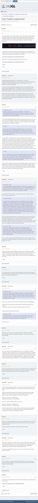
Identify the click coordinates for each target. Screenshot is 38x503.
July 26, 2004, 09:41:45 (6, 269)
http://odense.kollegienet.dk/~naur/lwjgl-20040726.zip (13, 483)
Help (26, 501)
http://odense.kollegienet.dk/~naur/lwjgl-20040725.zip (13, 56)
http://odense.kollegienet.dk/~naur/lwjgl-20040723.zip (13, 62)
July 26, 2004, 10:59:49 (6, 348)
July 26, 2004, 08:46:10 (6, 106)
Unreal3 (27, 445)
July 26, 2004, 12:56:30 (6, 384)
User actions (34, 24)
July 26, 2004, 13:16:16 (6, 418)
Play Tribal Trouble (5, 71)
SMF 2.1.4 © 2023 (4, 501)
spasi (4, 75)
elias (4, 28)
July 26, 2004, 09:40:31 (6, 248)
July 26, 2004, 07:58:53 (6, 77)
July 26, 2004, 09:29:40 (6, 181)
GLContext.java (31, 301)
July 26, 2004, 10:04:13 (6, 288)
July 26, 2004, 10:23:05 (6, 330)
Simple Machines (10, 501)
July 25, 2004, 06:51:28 (6, 30)
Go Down (3, 24)
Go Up (2, 493)
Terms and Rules (31, 501)
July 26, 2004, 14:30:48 (6, 458)
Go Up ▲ (35, 501)
